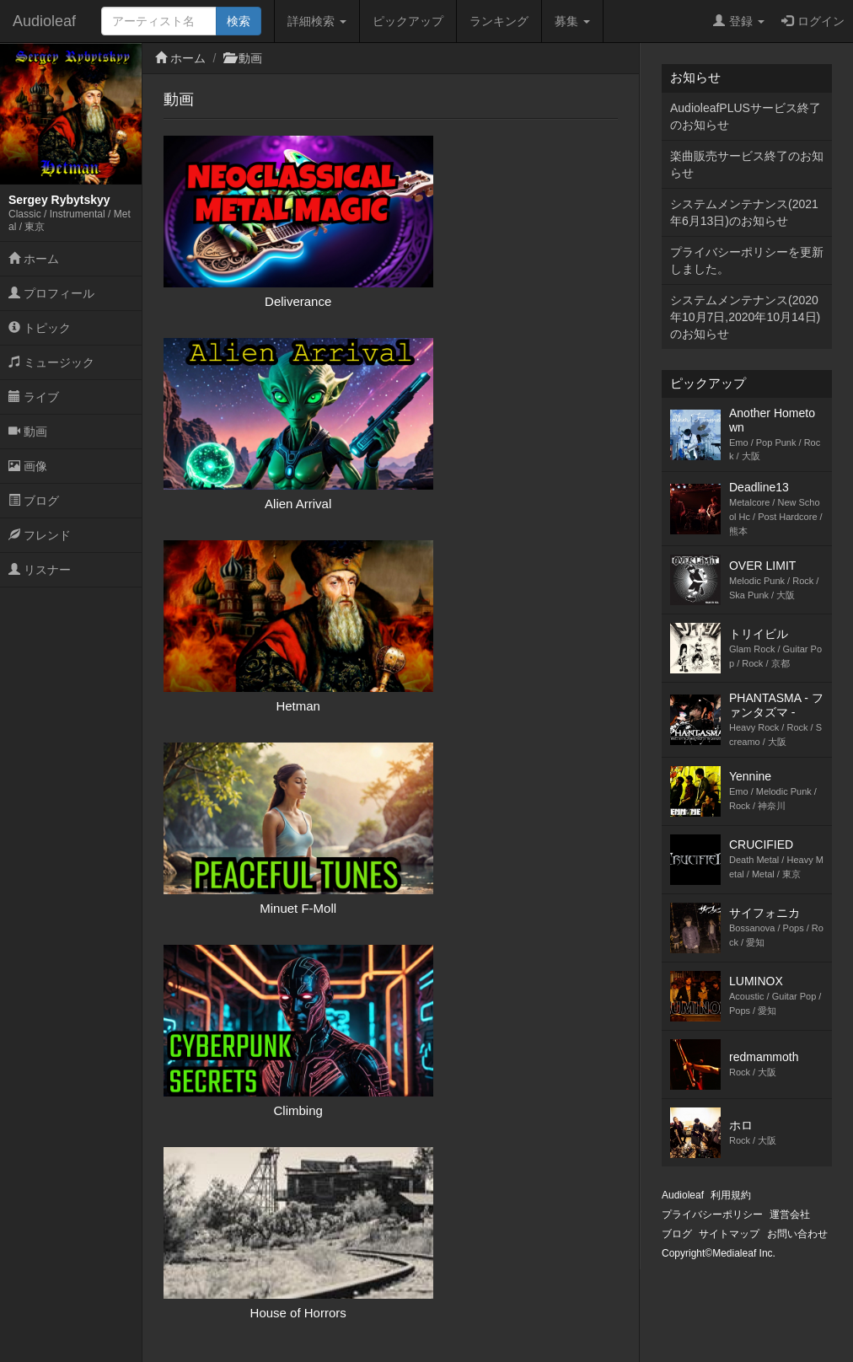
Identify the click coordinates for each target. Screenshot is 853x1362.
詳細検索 (316, 21)
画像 (27, 466)
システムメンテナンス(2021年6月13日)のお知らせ (744, 212)
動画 (27, 431)
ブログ (33, 500)
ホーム (33, 258)
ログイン (813, 21)
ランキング (498, 21)
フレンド (39, 535)
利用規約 (731, 1195)
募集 (572, 21)
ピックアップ (408, 21)
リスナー (39, 569)
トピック (39, 328)
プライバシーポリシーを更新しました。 (746, 260)
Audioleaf (44, 21)
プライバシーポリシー (712, 1214)
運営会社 (790, 1214)
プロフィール (51, 293)
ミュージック (51, 362)
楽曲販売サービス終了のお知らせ (746, 164)
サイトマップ (729, 1234)
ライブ (33, 397)
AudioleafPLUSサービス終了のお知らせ (745, 116)
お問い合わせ (797, 1234)
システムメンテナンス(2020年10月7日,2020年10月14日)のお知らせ (745, 316)
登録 (738, 21)
